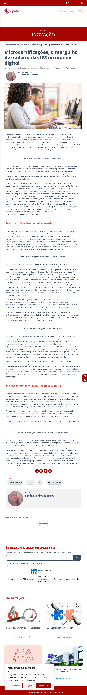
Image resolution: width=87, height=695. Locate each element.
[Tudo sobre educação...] (67, 11)
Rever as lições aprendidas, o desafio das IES (46, 256)
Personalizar (15, 686)
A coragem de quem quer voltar (50, 328)
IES (40, 482)
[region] (29, 677)
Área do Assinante (75, 3)
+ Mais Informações (23, 637)
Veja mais (43, 523)
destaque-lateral (15, 482)
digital (30, 482)
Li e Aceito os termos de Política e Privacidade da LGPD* (28, 563)
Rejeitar (29, 686)
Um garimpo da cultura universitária (45, 158)
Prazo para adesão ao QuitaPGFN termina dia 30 (48, 432)
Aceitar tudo (43, 686)
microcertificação (54, 482)
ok (77, 557)
